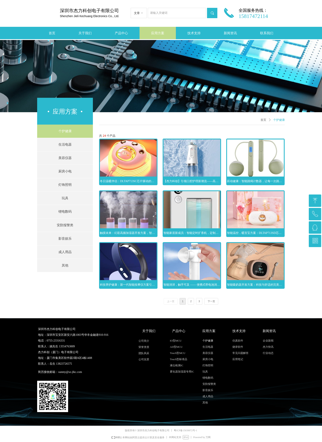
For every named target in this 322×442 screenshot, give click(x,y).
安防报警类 (65, 225)
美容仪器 (65, 158)
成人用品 (65, 252)
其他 (65, 265)
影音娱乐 (65, 238)
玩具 (65, 198)
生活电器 (65, 144)
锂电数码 (65, 211)
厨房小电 (65, 171)
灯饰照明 (65, 184)
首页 (263, 119)
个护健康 (65, 131)
